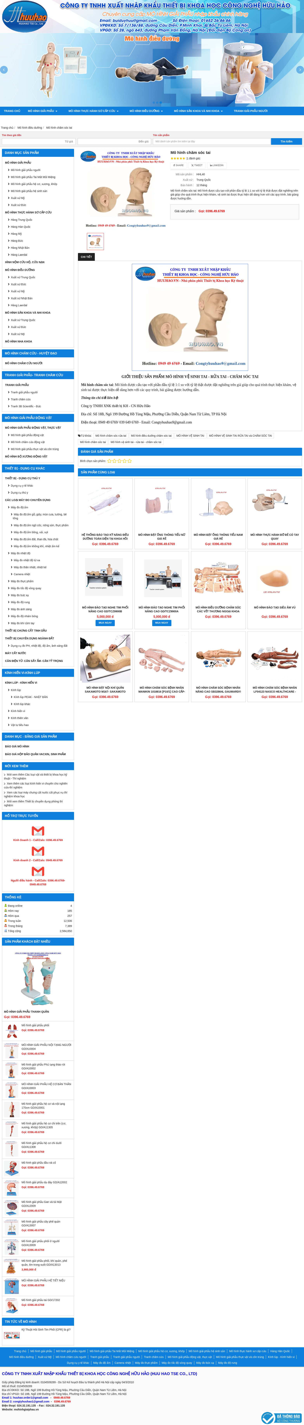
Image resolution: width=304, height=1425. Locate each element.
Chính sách (129, 119)
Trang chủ (12, 111)
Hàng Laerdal (19, 305)
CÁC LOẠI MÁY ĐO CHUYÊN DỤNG (27, 500)
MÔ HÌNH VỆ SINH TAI (190, 435)
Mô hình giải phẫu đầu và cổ (39, 1162)
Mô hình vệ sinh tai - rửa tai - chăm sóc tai (136, 442)
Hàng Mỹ (16, 233)
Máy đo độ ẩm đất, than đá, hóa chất (36, 539)
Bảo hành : (187, 185)
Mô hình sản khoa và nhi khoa (188, 111)
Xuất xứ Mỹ (18, 198)
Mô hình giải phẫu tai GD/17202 (41, 1300)
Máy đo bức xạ (20, 595)
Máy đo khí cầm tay (23, 623)
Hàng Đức (17, 240)
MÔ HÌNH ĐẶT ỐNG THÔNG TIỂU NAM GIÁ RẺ (218, 536)
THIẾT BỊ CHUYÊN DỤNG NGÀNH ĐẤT (29, 638)
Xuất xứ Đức (18, 284)
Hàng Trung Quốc (21, 219)
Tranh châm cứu (274, 111)
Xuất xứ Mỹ (18, 291)
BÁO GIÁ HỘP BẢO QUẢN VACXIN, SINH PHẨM (35, 754)
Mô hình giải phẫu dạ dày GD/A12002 (44, 1182)
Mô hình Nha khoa (18, 341)
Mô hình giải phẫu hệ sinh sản (29, 191)
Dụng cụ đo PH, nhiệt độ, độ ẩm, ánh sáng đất (39, 645)
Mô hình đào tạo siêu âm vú (274, 607)
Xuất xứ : (188, 179)
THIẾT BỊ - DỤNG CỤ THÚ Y (22, 478)
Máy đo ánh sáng (21, 609)
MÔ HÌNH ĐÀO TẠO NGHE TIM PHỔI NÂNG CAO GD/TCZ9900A (162, 609)
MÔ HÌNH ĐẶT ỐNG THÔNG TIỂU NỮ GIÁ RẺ (161, 536)
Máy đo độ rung (20, 602)
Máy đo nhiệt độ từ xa (27, 560)
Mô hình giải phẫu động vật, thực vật (33, 119)
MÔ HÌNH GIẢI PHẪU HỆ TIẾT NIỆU (43, 1280)
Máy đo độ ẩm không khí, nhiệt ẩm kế (36, 546)
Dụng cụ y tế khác (22, 485)
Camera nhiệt (22, 574)
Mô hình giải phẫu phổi (35, 1025)
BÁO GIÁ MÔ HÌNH (17, 746)
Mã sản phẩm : (185, 174)
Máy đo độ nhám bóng (24, 616)
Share (179, 165)
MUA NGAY (105, 622)
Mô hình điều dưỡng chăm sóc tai (151, 435)
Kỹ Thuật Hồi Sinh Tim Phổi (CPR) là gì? (46, 1329)
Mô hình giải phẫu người (25, 170)
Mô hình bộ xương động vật (92, 119)
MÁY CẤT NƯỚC (15, 653)
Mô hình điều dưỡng (139, 111)
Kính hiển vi (18, 711)
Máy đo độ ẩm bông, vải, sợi (31, 532)
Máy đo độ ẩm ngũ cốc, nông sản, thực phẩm (41, 525)
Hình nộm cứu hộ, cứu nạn (24, 262)
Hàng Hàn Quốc (20, 226)
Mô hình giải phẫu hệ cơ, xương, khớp (34, 184)
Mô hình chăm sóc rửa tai (111, 435)
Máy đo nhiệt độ (20, 553)
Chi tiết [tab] (86, 256)
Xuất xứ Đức (18, 205)
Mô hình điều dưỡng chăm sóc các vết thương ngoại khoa (218, 609)
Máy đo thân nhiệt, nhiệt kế (30, 567)
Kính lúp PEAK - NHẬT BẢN (31, 697)
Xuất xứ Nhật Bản (22, 298)
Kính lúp (16, 690)
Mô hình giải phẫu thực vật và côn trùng (35, 449)
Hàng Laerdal (19, 254)
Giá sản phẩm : (185, 211)
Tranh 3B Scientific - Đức (26, 406)
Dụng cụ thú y (19, 492)
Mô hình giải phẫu (43, 111)
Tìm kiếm (287, 141)
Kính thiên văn (19, 718)
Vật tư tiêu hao (20, 725)
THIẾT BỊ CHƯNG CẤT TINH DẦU (26, 630)
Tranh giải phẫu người (237, 111)
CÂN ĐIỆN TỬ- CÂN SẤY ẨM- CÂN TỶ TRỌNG (34, 660)
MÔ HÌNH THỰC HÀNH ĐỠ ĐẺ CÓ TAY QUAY (274, 536)
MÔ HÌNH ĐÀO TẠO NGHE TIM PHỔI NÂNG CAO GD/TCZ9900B (105, 609)
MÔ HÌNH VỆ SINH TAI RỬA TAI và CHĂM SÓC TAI (240, 435)
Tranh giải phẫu (17, 385)
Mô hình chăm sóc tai (93, 442)
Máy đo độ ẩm (19, 507)
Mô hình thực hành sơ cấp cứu (90, 111)
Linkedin (217, 165)
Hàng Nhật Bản (20, 247)
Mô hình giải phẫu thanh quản (26, 1011)
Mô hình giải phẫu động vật (27, 435)
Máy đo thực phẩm (22, 581)
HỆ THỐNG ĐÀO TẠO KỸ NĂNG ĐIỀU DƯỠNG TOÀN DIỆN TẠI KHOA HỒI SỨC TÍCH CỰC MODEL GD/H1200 (105, 538)
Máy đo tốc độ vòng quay (26, 588)
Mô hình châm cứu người (23, 363)
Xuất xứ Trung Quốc (23, 277)
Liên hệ (151, 119)
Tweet (196, 165)
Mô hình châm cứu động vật (28, 442)
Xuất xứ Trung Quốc (23, 320)
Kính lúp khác (22, 704)
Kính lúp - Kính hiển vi (21, 682)
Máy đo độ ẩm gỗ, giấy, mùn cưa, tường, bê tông (40, 516)
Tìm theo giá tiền (11, 135)
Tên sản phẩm (161, 135)
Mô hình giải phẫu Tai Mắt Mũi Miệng (33, 177)
